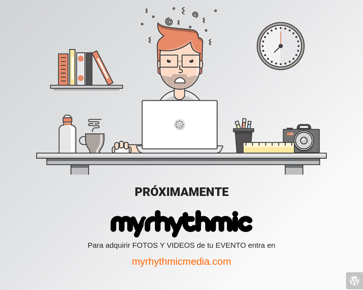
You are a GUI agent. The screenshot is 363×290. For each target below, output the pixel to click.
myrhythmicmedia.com (181, 261)
